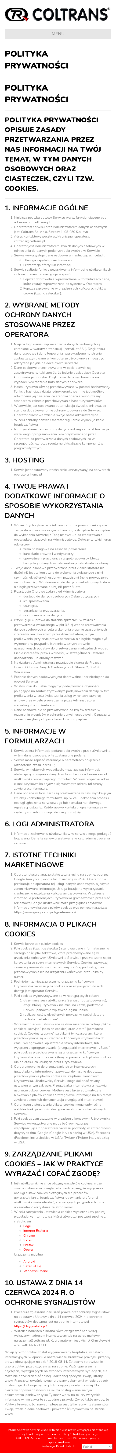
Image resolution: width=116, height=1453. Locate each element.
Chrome (29, 1235)
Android (29, 1261)
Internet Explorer (35, 1231)
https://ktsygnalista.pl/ (30, 1326)
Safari (27, 1240)
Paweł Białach (65, 1446)
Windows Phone (35, 1271)
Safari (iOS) (32, 1266)
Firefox (28, 1245)
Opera (28, 1249)
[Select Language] (97, 1447)
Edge (27, 1226)
